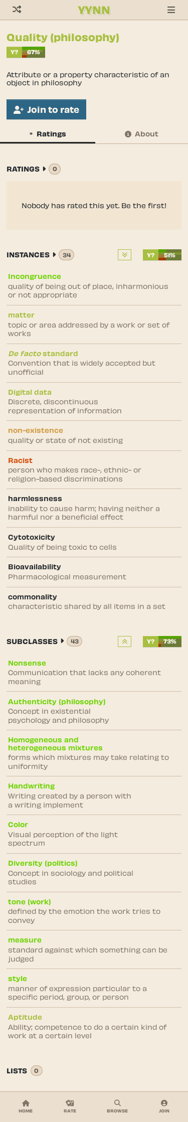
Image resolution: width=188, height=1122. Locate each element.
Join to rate (46, 109)
